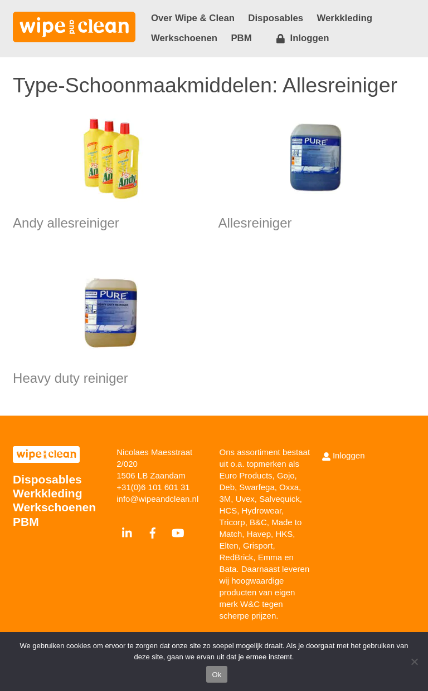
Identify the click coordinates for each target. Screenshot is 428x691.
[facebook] (153, 531)
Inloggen (302, 38)
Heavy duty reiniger (70, 378)
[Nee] (414, 661)
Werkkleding (344, 18)
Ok (216, 674)
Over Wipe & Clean (193, 18)
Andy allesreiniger (66, 222)
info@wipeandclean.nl (157, 499)
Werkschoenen (184, 38)
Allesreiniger (255, 222)
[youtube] (178, 531)
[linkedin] (127, 531)
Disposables (275, 18)
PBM (241, 38)
